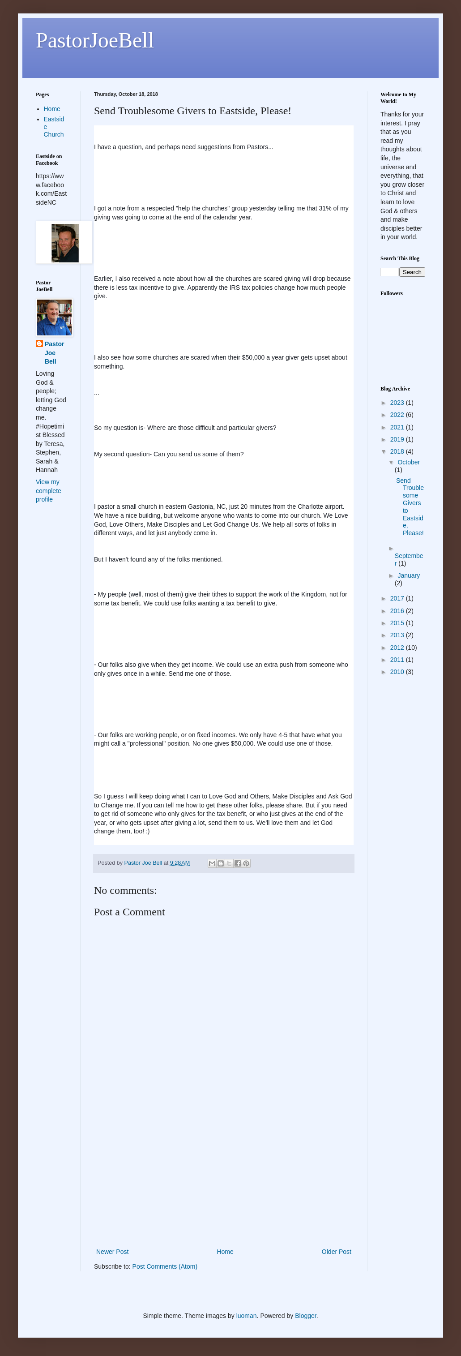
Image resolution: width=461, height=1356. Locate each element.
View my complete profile (48, 490)
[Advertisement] (224, 1179)
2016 (398, 610)
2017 (398, 598)
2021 (398, 427)
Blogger (305, 1315)
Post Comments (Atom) (164, 1266)
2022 (398, 414)
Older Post (336, 1251)
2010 (398, 671)
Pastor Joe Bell (54, 352)
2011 (398, 659)
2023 (398, 402)
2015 (398, 623)
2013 (398, 635)
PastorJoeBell (95, 40)
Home (225, 1251)
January (408, 575)
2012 (398, 647)
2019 (398, 439)
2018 (398, 451)
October (408, 462)
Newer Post (112, 1251)
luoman (246, 1315)
